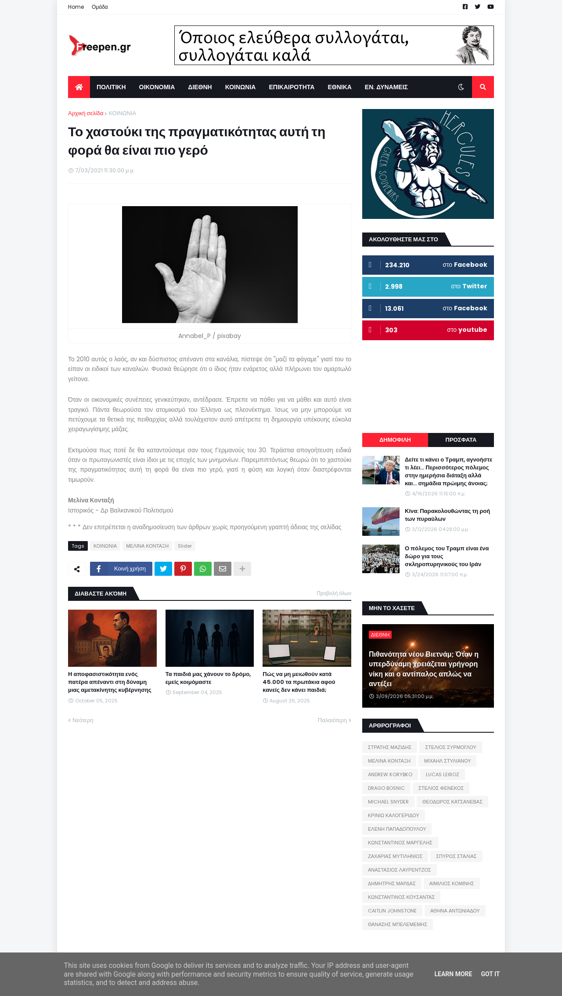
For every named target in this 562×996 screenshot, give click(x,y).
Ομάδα (100, 7)
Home (76, 7)
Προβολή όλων (334, 593)
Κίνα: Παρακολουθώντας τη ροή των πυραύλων (447, 515)
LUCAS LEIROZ (442, 774)
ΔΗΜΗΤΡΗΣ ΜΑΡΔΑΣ (392, 883)
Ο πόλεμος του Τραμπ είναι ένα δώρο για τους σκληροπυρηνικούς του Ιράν (447, 556)
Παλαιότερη (332, 720)
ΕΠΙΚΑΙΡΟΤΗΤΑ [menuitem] (291, 87)
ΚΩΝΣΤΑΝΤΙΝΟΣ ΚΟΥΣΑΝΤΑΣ (401, 897)
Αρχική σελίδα (85, 113)
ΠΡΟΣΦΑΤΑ (461, 440)
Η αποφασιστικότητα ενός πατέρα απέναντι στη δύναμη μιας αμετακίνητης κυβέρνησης (109, 682)
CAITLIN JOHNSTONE (392, 910)
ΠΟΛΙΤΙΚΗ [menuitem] (111, 87)
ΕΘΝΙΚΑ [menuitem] (339, 87)
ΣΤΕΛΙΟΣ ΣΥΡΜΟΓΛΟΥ (450, 747)
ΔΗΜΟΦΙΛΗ (395, 440)
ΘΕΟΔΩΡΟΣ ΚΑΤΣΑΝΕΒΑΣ (452, 801)
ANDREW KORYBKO (390, 774)
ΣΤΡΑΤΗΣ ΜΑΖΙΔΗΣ (389, 747)
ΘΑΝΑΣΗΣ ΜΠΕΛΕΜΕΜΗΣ (397, 924)
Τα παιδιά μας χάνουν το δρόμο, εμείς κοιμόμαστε (208, 678)
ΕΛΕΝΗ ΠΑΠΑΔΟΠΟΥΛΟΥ (397, 828)
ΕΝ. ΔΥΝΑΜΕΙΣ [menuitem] (386, 87)
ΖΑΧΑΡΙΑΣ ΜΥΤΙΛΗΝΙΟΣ (395, 856)
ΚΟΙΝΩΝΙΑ (122, 113)
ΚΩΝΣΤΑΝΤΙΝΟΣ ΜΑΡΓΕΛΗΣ (400, 842)
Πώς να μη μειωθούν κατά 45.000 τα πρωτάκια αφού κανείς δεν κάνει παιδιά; (299, 682)
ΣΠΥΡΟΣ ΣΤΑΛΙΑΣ (456, 856)
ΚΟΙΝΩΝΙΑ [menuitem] (240, 87)
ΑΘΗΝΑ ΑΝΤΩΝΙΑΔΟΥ (455, 910)
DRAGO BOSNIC (386, 788)
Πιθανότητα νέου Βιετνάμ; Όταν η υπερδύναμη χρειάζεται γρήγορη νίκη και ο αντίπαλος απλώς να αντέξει (424, 669)
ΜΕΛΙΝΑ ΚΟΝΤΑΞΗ (147, 545)
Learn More (453, 974)
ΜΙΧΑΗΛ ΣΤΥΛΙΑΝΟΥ (447, 760)
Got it (490, 974)
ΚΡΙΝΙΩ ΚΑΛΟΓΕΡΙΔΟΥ (393, 815)
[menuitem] (79, 87)
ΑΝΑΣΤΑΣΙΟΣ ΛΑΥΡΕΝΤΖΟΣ (399, 869)
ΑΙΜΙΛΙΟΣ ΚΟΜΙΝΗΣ (451, 883)
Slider (185, 545)
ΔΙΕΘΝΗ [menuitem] (200, 87)
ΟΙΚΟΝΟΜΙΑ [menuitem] (157, 87)
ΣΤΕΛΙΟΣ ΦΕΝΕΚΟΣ (441, 788)
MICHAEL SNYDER (388, 801)
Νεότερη (83, 720)
